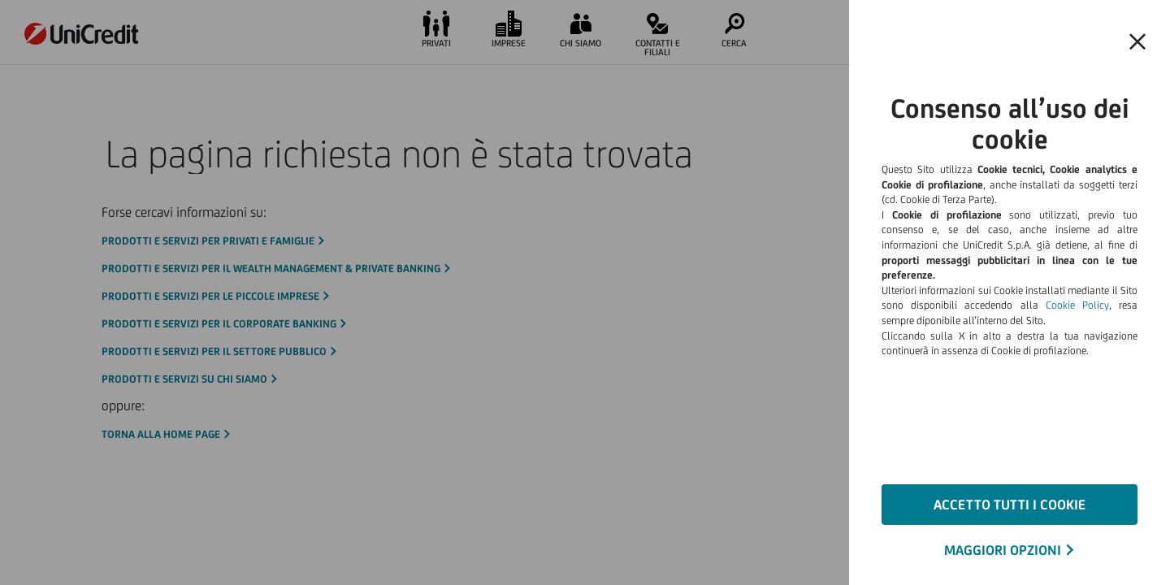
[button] (1137, 42)
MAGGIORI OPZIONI (1002, 550)
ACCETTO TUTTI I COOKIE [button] (1010, 504)
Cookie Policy (1077, 305)
